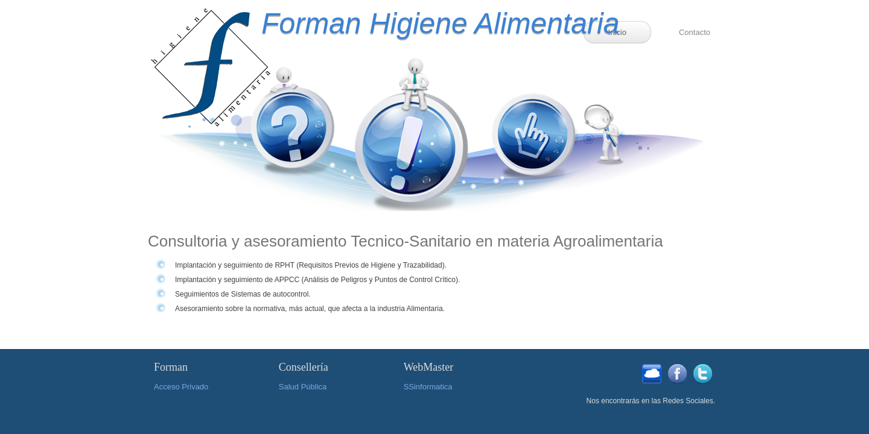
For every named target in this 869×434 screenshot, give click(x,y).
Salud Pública (303, 386)
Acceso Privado (181, 386)
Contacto (694, 32)
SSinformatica (428, 386)
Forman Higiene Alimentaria (408, 23)
